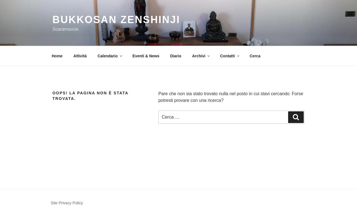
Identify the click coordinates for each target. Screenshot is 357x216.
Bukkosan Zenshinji (116, 19)
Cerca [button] (255, 56)
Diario (175, 56)
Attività (79, 56)
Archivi (201, 56)
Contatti (230, 56)
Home (57, 56)
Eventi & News (145, 56)
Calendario (110, 56)
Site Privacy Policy (67, 203)
